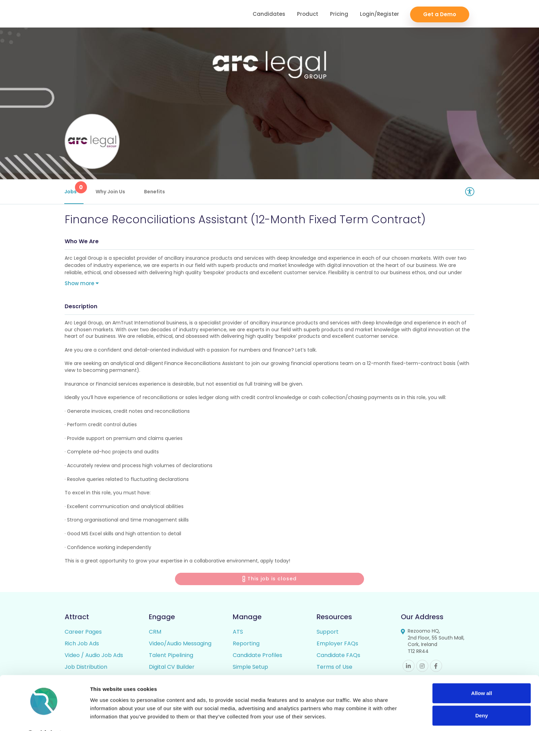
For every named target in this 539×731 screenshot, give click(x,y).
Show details (106, 717)
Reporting (246, 644)
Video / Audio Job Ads (94, 656)
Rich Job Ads (82, 644)
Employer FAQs (337, 644)
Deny (481, 697)
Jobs (74, 188)
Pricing (339, 14)
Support (328, 632)
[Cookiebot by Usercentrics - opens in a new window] (44, 717)
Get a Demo (439, 14)
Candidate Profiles (257, 656)
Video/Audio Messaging (180, 644)
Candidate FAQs (338, 656)
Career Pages (83, 632)
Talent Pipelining (171, 656)
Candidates (269, 14)
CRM (155, 632)
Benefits (154, 191)
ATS (238, 632)
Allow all (481, 675)
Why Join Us (110, 191)
